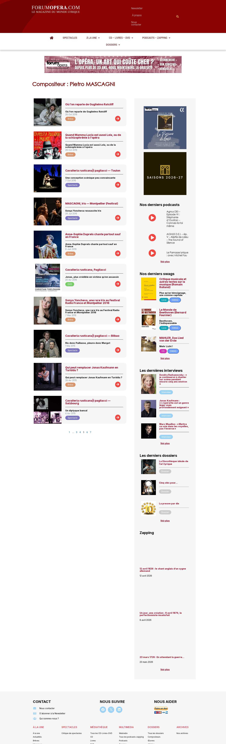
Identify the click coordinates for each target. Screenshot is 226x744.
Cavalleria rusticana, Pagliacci (85, 255)
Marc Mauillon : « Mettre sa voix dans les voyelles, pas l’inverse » (174, 411)
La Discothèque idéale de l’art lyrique (173, 448)
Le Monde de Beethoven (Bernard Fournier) (172, 298)
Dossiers (113, 30)
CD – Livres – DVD (121, 23)
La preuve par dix (169, 488)
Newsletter (108, 9)
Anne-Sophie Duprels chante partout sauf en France (93, 221)
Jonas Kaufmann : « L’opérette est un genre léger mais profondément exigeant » (174, 389)
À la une (93, 23)
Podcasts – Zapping (156, 23)
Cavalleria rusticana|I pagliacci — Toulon (92, 155)
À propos (126, 9)
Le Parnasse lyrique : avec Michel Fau (177, 239)
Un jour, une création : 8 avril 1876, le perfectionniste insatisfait (161, 599)
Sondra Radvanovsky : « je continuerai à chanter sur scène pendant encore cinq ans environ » (173, 365)
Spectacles (70, 23)
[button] (93, 23)
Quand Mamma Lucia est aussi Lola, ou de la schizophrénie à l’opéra (93, 121)
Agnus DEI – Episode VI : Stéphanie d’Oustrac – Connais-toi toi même (175, 204)
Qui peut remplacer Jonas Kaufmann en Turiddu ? (91, 354)
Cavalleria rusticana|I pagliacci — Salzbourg (87, 387)
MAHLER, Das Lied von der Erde (171, 324)
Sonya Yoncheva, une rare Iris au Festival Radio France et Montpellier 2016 (92, 287)
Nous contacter (147, 9)
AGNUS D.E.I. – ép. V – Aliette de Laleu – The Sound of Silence (177, 224)
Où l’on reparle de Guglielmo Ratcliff (89, 89)
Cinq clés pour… (168, 468)
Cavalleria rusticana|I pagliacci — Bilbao (92, 321)
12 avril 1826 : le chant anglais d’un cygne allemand (163, 555)
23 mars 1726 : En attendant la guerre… (162, 642)
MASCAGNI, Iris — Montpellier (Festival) (91, 188)
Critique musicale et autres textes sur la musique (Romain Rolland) (172, 268)
